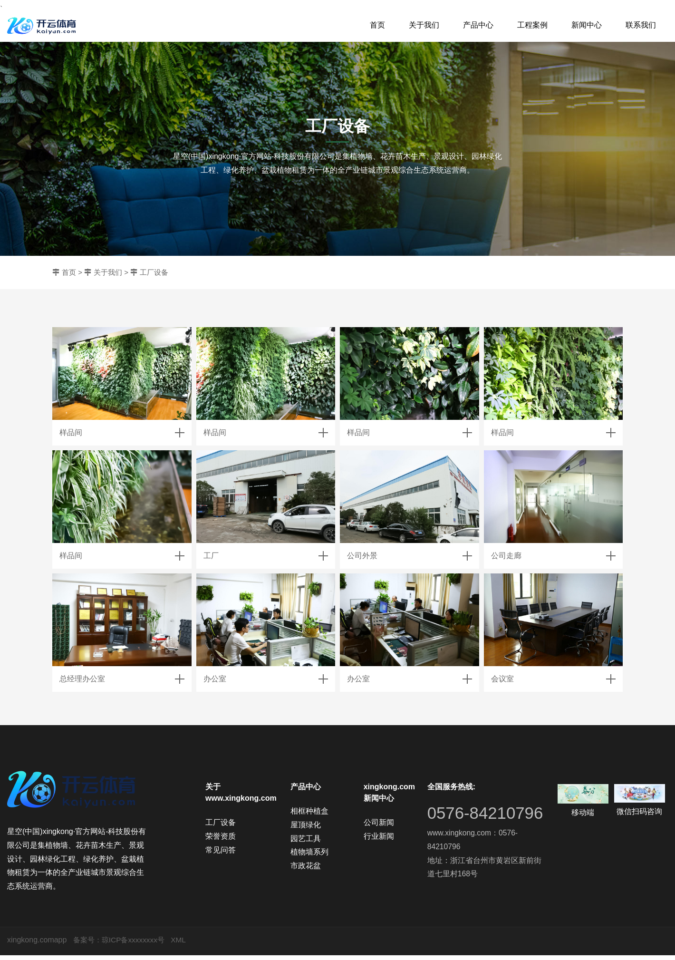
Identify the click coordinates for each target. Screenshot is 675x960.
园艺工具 (305, 838)
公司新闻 (379, 822)
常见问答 (220, 850)
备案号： (88, 945)
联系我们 (641, 25)
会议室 (502, 679)
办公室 (214, 679)
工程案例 (532, 25)
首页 (377, 25)
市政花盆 (305, 866)
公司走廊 (506, 556)
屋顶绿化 (305, 825)
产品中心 (478, 25)
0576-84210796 (465, 821)
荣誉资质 (220, 836)
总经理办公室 (82, 679)
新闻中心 (586, 25)
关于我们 (424, 25)
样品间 (70, 432)
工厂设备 (154, 272)
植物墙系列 (309, 852)
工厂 (211, 556)
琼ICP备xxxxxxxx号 (137, 945)
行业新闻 (379, 836)
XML (184, 945)
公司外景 (362, 556)
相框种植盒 (309, 811)
